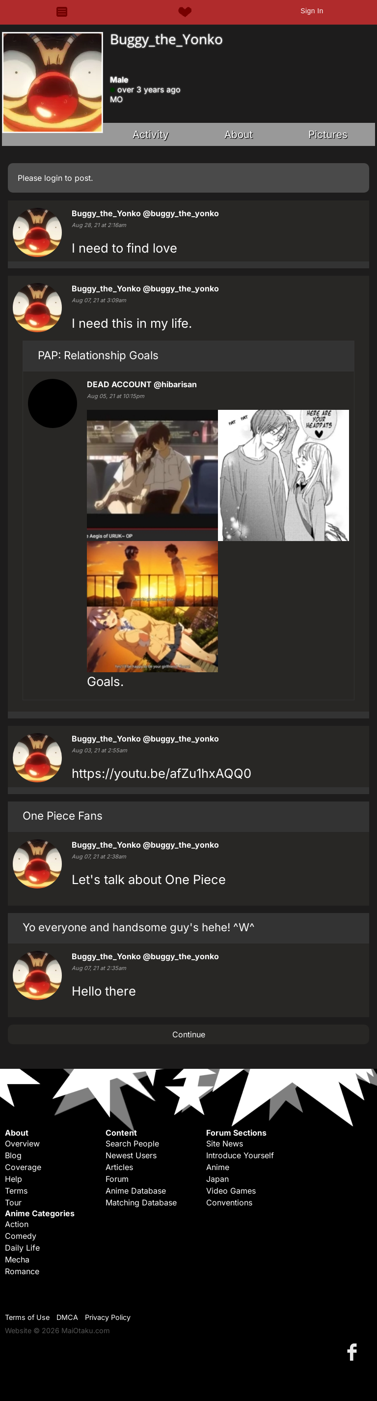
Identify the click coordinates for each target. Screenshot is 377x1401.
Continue (188, 1034)
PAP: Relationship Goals (98, 355)
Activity (151, 134)
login (53, 178)
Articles (119, 1167)
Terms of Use (27, 1317)
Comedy (20, 1236)
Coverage (23, 1167)
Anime (217, 1167)
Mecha (17, 1259)
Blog (13, 1155)
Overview (22, 1143)
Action (16, 1224)
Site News (224, 1143)
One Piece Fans (63, 815)
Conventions (229, 1202)
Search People (132, 1143)
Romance (22, 1271)
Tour (13, 1202)
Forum (117, 1179)
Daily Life (22, 1248)
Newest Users (131, 1155)
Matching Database (141, 1202)
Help (13, 1179)
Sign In (311, 11)
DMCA (67, 1317)
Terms (16, 1191)
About (238, 134)
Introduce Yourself (240, 1155)
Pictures (328, 134)
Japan (217, 1179)
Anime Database (136, 1191)
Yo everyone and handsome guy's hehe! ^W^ (139, 927)
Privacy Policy (108, 1317)
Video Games (231, 1191)
